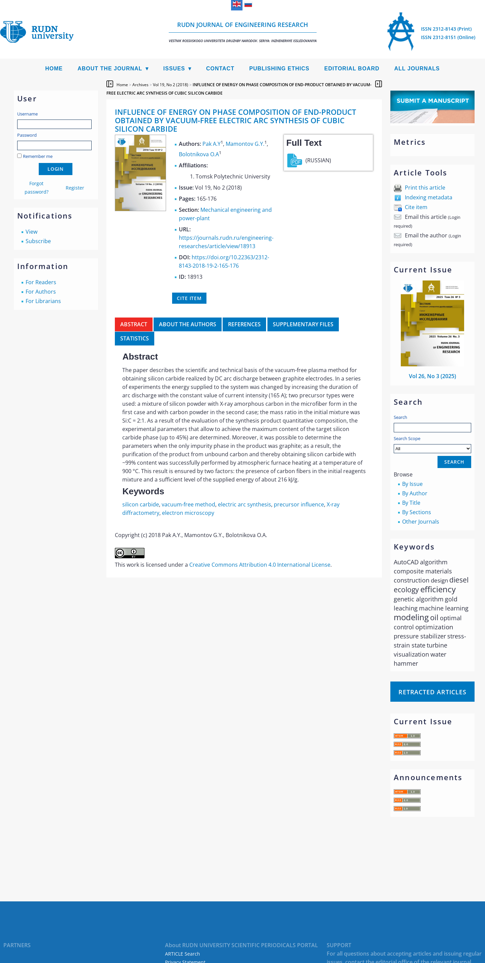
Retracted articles (432, 692)
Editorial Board (352, 68)
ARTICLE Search (182, 954)
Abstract (133, 324)
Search (400, 417)
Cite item (416, 207)
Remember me (38, 156)
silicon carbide (140, 504)
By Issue (412, 484)
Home (54, 68)
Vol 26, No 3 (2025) (432, 376)
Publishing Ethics (279, 68)
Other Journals (420, 521)
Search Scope (432, 444)
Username (27, 114)
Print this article (425, 187)
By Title (411, 502)
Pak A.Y (211, 144)
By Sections (416, 512)
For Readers (41, 282)
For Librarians (43, 301)
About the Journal (109, 68)
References (244, 324)
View (31, 231)
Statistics (134, 338)
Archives (140, 85)
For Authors (41, 291)
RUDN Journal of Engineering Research (243, 32)
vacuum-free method (188, 504)
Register (75, 188)
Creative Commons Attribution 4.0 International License (259, 564)
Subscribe (38, 241)
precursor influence (299, 504)
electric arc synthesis (244, 504)
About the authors (187, 324)
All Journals (417, 68)
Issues (174, 68)
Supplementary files (303, 324)
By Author (414, 493)
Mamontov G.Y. (245, 144)
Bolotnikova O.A (199, 154)
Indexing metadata (428, 197)
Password (27, 135)
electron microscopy (188, 513)
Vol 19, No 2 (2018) (170, 85)
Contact (220, 68)
